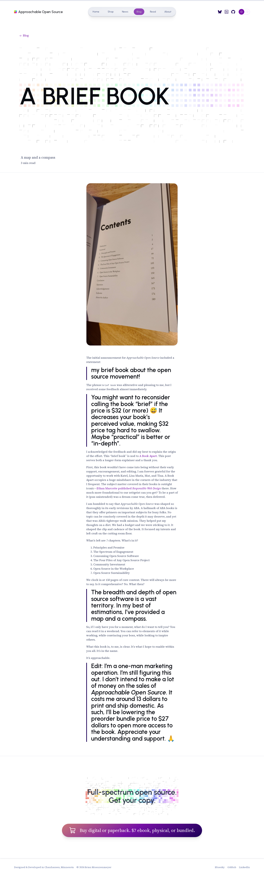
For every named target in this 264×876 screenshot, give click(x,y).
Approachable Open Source (38, 12)
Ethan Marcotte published (129, 488)
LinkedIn (244, 867)
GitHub (231, 867)
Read (153, 11)
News (125, 11)
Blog (139, 11)
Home (96, 11)
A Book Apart (148, 456)
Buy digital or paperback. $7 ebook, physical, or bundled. (132, 830)
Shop (111, 11)
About (167, 11)
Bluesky (220, 867)
